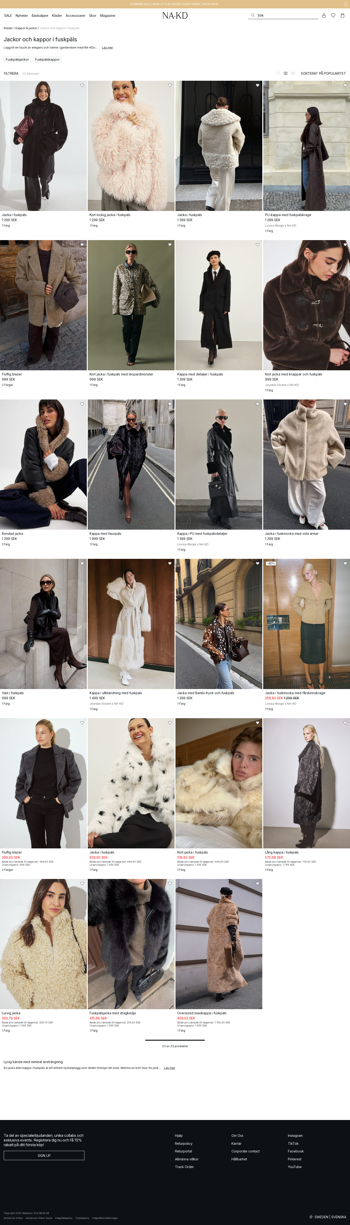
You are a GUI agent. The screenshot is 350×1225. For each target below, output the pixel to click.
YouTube (295, 1167)
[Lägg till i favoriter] (82, 85)
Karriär (236, 1143)
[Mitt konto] (324, 15)
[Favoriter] (333, 15)
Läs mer (107, 47)
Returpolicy (183, 1143)
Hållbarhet (239, 1159)
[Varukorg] (342, 15)
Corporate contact (245, 1151)
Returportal (183, 1151)
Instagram (295, 1136)
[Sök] (283, 15)
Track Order (184, 1167)
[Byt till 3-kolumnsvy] (293, 73)
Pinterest (294, 1159)
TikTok (293, 1143)
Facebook (296, 1151)
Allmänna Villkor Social (39, 1218)
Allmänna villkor (187, 1159)
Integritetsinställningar (105, 1218)
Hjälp (179, 1136)
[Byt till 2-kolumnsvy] (285, 73)
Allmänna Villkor (13, 1218)
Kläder (8, 28)
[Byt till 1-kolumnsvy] (278, 73)
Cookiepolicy (82, 1218)
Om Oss (237, 1136)
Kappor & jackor (26, 28)
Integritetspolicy (64, 1218)
